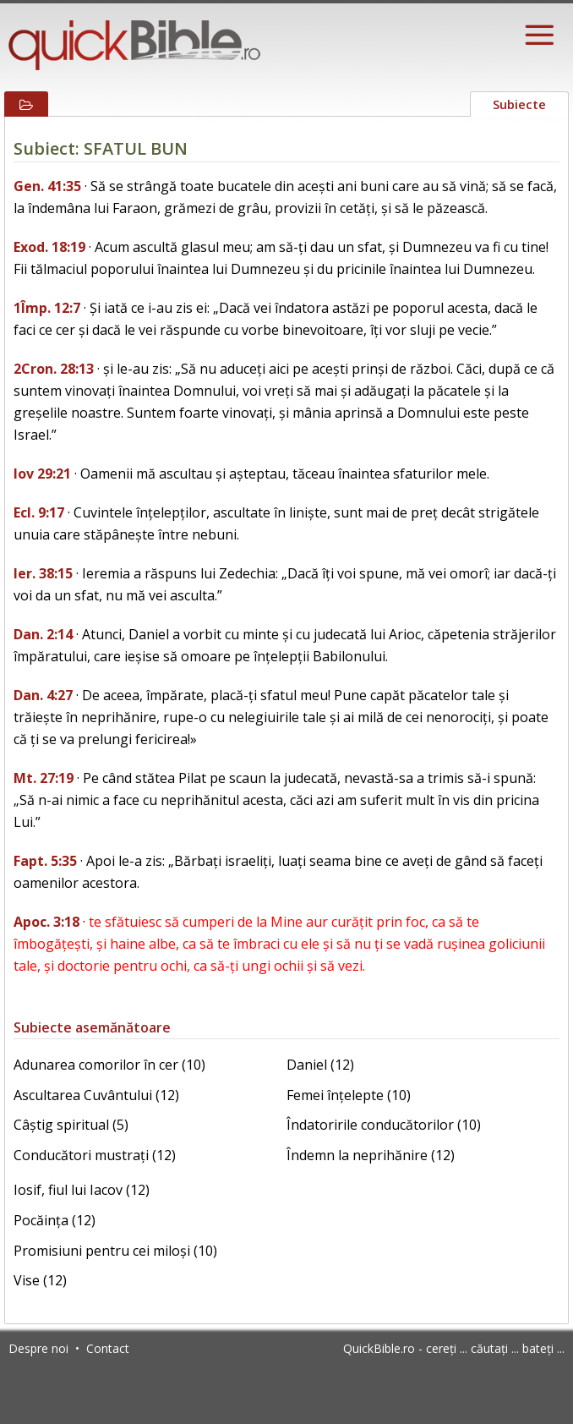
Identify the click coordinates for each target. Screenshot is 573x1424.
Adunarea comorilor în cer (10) (109, 1064)
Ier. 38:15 (43, 573)
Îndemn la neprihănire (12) (370, 1155)
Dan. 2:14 (43, 634)
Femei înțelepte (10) (348, 1095)
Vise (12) (40, 1280)
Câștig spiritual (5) (71, 1124)
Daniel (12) (320, 1064)
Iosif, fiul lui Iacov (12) (82, 1189)
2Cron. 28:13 (54, 368)
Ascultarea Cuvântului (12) (96, 1095)
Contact (107, 1348)
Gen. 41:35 (47, 186)
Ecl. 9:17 (39, 512)
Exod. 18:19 (49, 247)
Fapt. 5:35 (45, 861)
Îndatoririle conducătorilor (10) (383, 1124)
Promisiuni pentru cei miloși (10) (115, 1250)
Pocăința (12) (55, 1220)
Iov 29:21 (42, 473)
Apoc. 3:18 (46, 921)
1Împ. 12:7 (47, 307)
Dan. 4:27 (43, 695)
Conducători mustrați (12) (95, 1155)
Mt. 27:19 (44, 778)
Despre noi (38, 1348)
